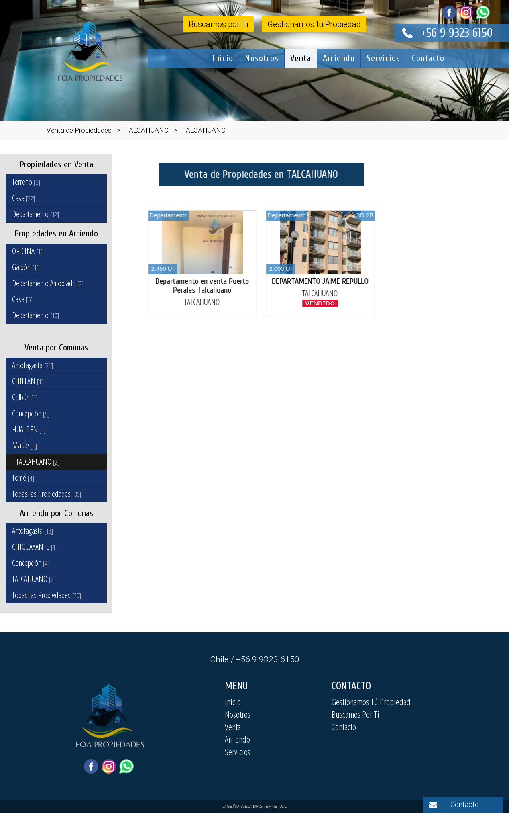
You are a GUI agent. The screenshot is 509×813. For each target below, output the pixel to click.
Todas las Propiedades (46, 493)
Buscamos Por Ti (355, 714)
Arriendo (339, 58)
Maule (24, 445)
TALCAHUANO (37, 461)
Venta (300, 58)
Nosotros (262, 58)
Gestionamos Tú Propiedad (371, 702)
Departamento (35, 214)
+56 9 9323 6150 (457, 33)
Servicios (383, 58)
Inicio (222, 58)
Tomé (23, 477)
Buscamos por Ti (218, 24)
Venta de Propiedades (79, 130)
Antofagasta (32, 365)
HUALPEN (29, 429)
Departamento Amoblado (48, 283)
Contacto (428, 58)
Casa (23, 197)
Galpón (25, 267)
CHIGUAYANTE (34, 546)
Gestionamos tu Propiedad (314, 24)
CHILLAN (27, 381)
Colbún (25, 397)
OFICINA (27, 251)
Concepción (30, 413)
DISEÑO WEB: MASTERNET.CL (254, 806)
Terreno (26, 181)
